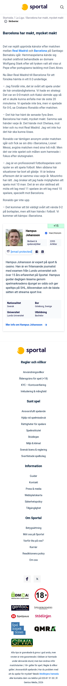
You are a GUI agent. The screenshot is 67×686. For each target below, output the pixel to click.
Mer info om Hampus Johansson (27, 325)
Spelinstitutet (33, 430)
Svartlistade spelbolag (33, 456)
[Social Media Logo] (27, 579)
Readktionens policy (34, 553)
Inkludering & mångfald (33, 391)
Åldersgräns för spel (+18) (33, 379)
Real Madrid (20, 51)
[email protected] (21, 252)
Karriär (33, 547)
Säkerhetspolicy (33, 502)
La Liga (20, 18)
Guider (33, 476)
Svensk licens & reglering (33, 450)
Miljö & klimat (33, 443)
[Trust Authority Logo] (22, 608)
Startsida (8, 18)
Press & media (33, 489)
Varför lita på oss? (33, 541)
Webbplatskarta (33, 495)
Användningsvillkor (33, 372)
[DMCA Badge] (22, 595)
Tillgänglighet (33, 508)
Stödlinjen (33, 437)
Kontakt (33, 482)
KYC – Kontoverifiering (33, 385)
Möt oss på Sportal (33, 534)
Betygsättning (33, 528)
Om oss (33, 560)
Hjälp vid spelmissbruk (33, 418)
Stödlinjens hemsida (49, 674)
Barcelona (40, 51)
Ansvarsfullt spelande (34, 411)
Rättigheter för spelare (33, 424)
